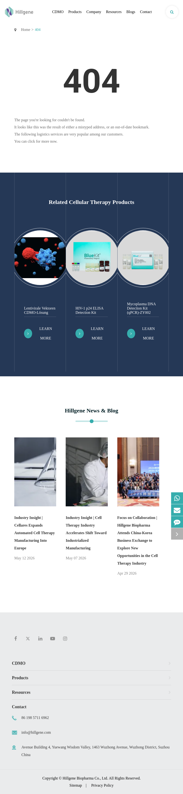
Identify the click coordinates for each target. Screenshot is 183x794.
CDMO (58, 12)
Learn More (38, 333)
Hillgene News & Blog (91, 410)
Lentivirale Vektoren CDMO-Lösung (39, 310)
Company (93, 12)
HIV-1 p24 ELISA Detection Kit (89, 310)
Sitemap (75, 785)
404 (37, 30)
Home (25, 30)
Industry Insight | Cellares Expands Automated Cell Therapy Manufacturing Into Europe (34, 533)
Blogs (130, 12)
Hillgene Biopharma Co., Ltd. (85, 778)
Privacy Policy (102, 785)
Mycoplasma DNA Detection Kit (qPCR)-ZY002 (141, 308)
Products (75, 12)
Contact (146, 12)
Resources (114, 12)
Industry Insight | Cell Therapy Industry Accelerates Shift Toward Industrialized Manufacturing (86, 533)
